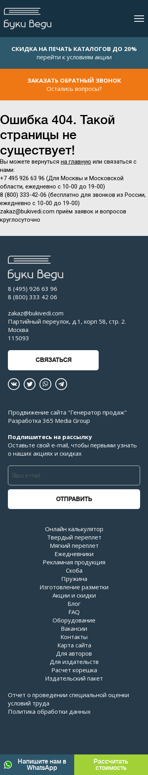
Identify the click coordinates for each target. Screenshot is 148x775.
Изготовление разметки (74, 587)
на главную (76, 161)
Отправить (74, 499)
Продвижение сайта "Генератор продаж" (67, 412)
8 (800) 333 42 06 (32, 297)
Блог (74, 603)
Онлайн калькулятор (74, 529)
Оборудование (74, 620)
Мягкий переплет (74, 545)
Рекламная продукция (74, 562)
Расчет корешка (74, 670)
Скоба (74, 570)
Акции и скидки (74, 595)
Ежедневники (74, 554)
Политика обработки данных (49, 711)
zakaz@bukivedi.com (36, 313)
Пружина (74, 579)
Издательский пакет (74, 678)
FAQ (74, 612)
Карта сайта (74, 645)
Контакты (74, 637)
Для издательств (74, 662)
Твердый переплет (74, 537)
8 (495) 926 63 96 (32, 288)
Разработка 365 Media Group (49, 420)
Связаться (53, 360)
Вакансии (74, 628)
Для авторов (74, 653)
